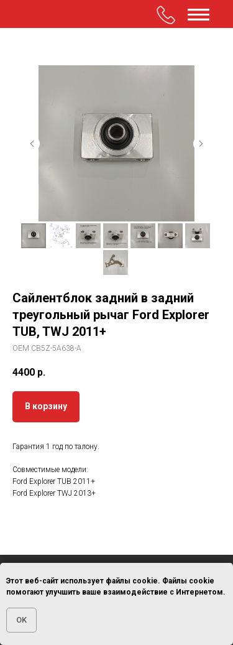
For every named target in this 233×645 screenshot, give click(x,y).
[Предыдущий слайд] (32, 143)
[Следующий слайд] (200, 143)
